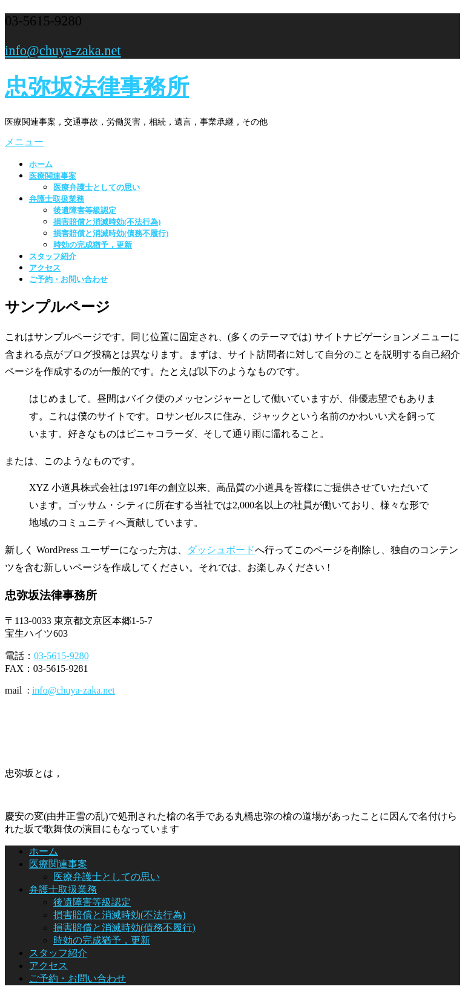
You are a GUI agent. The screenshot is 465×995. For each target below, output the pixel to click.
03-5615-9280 (61, 656)
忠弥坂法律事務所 (97, 87)
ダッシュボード (221, 550)
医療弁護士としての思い (96, 187)
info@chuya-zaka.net (63, 50)
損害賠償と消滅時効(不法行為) (107, 222)
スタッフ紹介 (52, 256)
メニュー (24, 142)
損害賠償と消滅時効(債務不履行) (111, 233)
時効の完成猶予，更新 (92, 245)
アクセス (45, 268)
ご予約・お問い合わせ (68, 279)
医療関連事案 (52, 176)
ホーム (41, 164)
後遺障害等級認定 (84, 210)
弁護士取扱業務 (56, 199)
